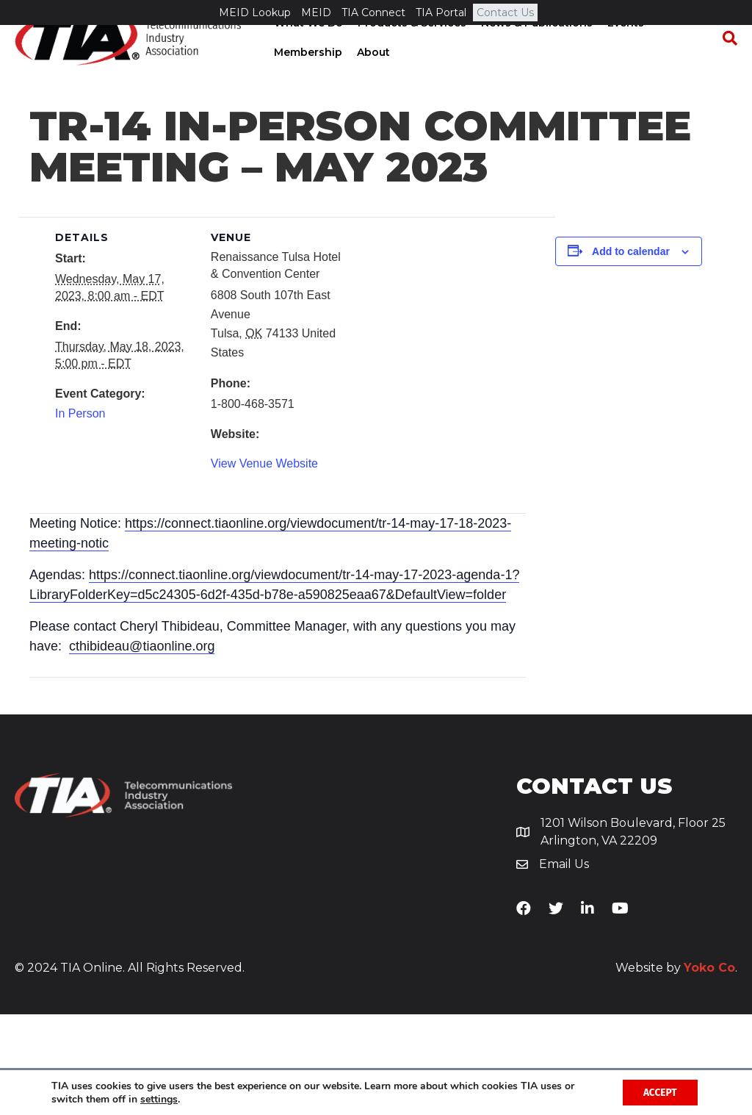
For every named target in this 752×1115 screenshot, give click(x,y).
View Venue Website (264, 564)
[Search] (726, 63)
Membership (306, 77)
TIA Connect (373, 12)
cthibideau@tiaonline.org (141, 746)
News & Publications (535, 47)
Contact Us (505, 12)
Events (624, 47)
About (371, 77)
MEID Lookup (255, 12)
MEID (316, 12)
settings (159, 1098)
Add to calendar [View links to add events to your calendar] (631, 352)
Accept (658, 1092)
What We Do (306, 47)
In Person (80, 515)
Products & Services (410, 47)
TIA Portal (441, 12)
